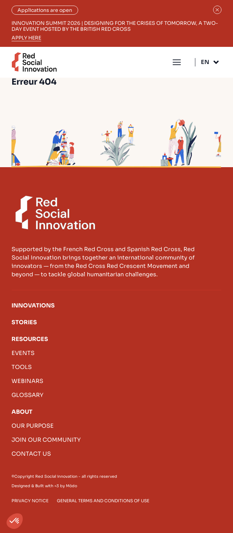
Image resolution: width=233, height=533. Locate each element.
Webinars (27, 381)
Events (23, 353)
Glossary (27, 395)
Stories (24, 322)
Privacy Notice (30, 500)
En (205, 62)
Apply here (26, 38)
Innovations (33, 305)
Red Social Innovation (34, 62)
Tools (22, 367)
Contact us (31, 453)
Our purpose (33, 425)
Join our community (46, 439)
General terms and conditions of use (103, 500)
